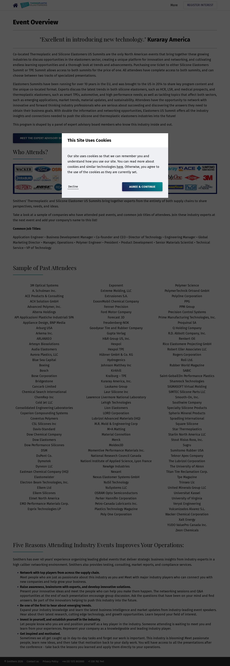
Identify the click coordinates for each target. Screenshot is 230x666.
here (120, 167)
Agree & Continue (142, 187)
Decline (73, 186)
